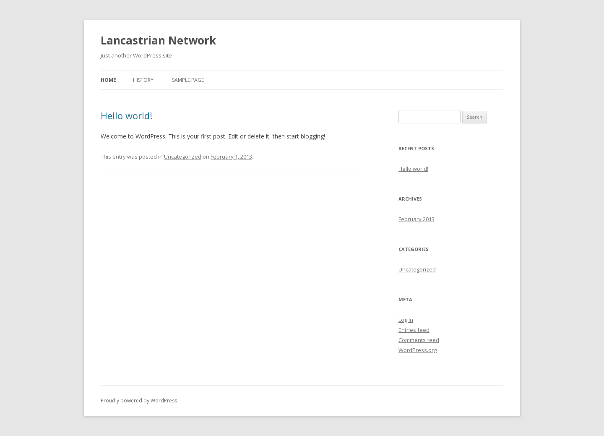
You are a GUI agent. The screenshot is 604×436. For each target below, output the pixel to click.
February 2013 (416, 219)
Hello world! (126, 115)
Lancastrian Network (158, 40)
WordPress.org (417, 350)
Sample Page (188, 80)
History (143, 80)
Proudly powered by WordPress (139, 400)
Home (108, 80)
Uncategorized (182, 156)
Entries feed (414, 330)
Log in (405, 320)
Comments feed (418, 340)
